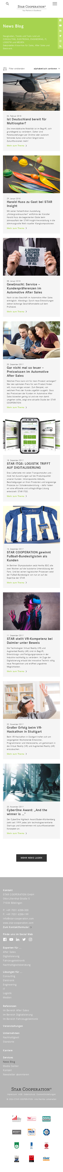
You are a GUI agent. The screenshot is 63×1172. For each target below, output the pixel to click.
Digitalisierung (11, 956)
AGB (20, 1094)
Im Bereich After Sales (16, 1010)
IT (4, 989)
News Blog (9, 1062)
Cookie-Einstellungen (46, 1094)
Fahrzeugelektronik (14, 960)
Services (8, 1057)
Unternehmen (11, 1033)
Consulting (9, 976)
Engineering (10, 984)
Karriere (8, 1050)
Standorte (8, 1041)
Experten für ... (12, 947)
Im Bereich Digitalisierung (18, 1014)
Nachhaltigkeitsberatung (17, 965)
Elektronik (8, 980)
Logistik (7, 993)
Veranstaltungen (13, 1026)
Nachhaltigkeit (11, 1037)
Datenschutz (29, 1094)
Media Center (11, 1066)
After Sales (9, 952)
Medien (7, 997)
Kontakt (7, 1070)
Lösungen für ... (12, 972)
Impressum (12, 1094)
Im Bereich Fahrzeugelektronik (20, 1019)
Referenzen (10, 1006)
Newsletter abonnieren (16, 1074)
